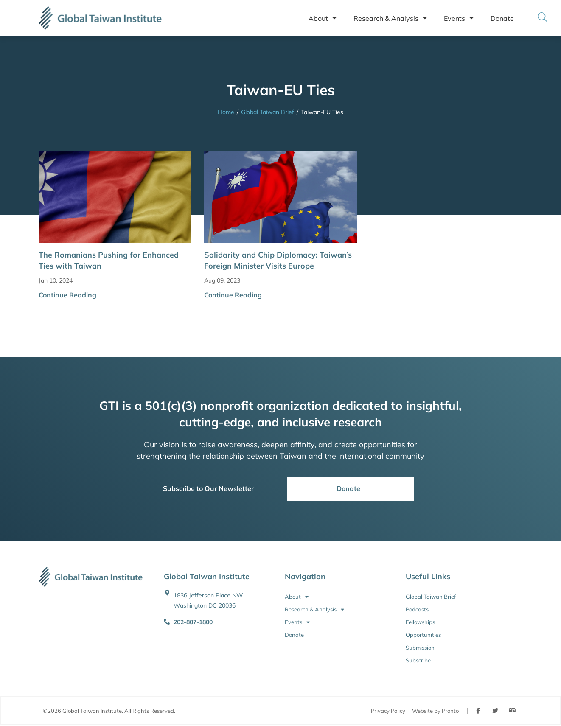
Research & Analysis (390, 18)
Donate (502, 18)
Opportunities (423, 634)
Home (226, 112)
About (323, 18)
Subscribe (418, 660)
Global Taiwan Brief (267, 112)
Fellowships (420, 622)
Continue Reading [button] (67, 295)
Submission (420, 647)
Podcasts (417, 609)
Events (459, 18)
